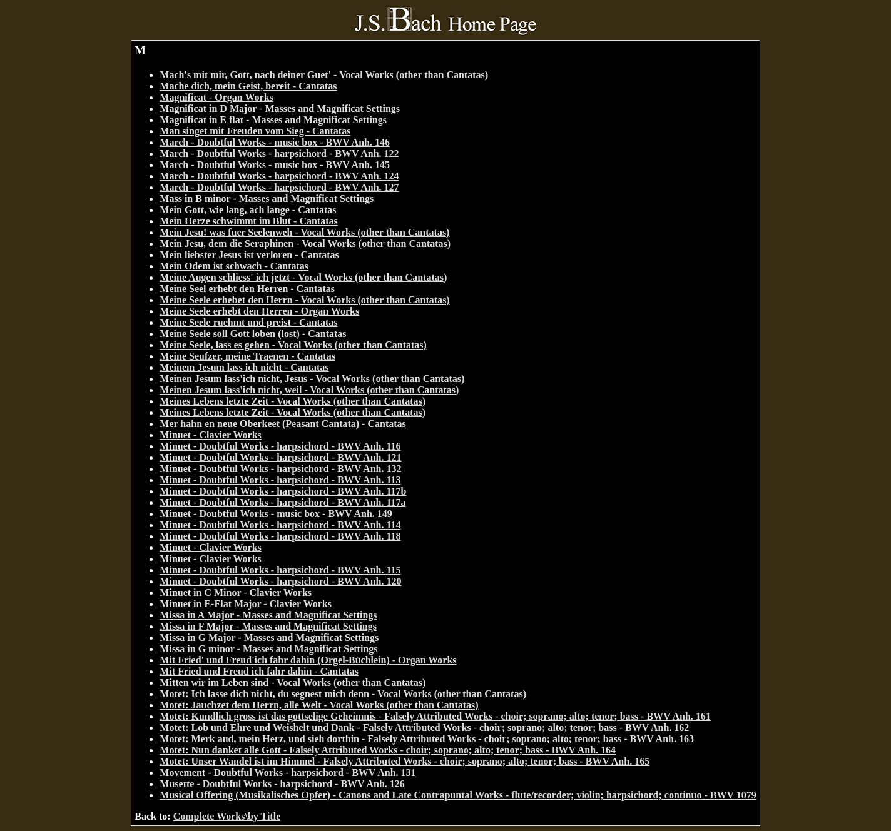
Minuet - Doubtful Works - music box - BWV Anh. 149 (276, 513)
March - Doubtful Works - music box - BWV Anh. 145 (275, 164)
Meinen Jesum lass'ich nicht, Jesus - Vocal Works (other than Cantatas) (312, 378)
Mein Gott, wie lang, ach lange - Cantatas (248, 209)
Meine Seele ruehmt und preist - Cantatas (248, 322)
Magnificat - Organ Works (216, 97)
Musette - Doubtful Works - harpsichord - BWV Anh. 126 (282, 783)
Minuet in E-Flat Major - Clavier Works (246, 603)
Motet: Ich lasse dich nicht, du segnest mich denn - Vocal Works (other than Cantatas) (343, 693)
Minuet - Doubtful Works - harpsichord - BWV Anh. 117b (283, 491)
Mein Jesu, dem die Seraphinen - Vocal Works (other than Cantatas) (305, 243)
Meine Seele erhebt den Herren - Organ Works (259, 311)
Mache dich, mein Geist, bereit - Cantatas (248, 86)
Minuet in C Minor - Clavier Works (236, 592)
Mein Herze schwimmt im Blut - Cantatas (248, 221)
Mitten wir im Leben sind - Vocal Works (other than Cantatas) (292, 682)
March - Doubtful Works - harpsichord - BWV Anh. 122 (279, 153)
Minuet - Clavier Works (211, 435)
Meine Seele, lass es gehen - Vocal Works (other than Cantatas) (293, 345)
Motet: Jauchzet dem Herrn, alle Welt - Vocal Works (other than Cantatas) (319, 705)
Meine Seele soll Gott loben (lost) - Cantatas (253, 333)
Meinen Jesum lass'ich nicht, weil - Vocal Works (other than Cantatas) (309, 390)
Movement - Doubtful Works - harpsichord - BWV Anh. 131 (287, 772)
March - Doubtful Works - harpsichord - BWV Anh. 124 (279, 176)
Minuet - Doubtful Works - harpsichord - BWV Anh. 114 (280, 525)
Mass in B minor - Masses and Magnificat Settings (267, 198)
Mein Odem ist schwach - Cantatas (234, 266)
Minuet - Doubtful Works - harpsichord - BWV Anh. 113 (280, 480)
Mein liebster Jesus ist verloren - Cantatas (249, 254)
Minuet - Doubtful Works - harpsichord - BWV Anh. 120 (280, 581)
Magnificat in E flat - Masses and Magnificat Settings (273, 119)
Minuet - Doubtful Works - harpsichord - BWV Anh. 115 (280, 570)
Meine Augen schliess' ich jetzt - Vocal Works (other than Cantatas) (303, 277)
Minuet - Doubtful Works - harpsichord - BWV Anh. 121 (280, 457)
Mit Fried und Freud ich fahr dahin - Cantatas (259, 671)
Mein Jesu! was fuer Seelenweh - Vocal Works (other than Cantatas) (304, 232)
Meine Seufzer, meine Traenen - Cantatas (247, 356)
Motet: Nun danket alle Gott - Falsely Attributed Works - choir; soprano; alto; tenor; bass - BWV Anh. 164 (388, 750)
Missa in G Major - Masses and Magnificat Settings (269, 637)
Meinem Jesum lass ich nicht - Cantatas (244, 367)
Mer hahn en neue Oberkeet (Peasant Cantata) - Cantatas (282, 423)
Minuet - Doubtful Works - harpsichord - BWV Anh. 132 (280, 468)
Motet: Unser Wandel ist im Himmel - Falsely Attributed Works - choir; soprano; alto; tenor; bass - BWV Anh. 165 (404, 761)
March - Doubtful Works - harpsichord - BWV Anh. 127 (279, 187)
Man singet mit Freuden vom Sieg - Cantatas (255, 131)
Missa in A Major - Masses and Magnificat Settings (268, 615)
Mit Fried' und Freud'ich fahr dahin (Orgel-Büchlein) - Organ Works (308, 660)
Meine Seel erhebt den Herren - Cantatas (247, 288)
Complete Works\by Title (227, 816)
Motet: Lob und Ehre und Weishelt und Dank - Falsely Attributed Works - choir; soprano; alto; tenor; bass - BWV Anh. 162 (424, 727)
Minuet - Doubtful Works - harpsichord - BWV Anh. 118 (280, 536)
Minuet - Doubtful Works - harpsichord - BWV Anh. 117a (282, 502)
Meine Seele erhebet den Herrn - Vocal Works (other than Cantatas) (304, 300)
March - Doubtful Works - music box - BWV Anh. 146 (275, 142)
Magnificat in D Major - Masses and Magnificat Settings (280, 108)
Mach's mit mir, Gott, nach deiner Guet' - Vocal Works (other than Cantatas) (324, 74)
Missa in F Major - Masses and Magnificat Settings (268, 626)
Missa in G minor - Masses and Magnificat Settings (268, 648)
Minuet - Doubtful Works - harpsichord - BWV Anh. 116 (280, 446)
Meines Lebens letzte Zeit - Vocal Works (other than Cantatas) (292, 401)
